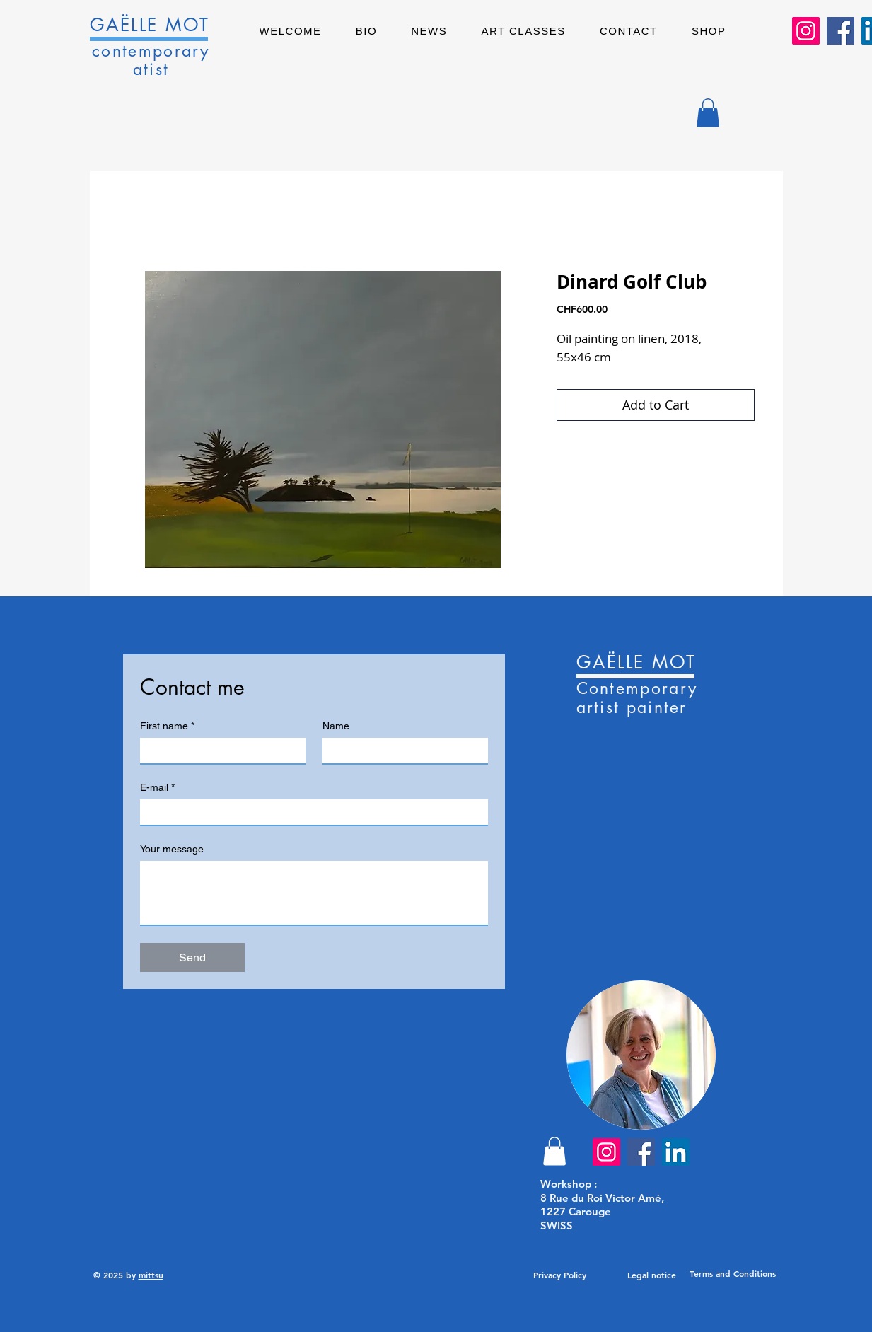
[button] (708, 112)
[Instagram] (806, 31)
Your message (172, 849)
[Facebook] (840, 31)
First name (167, 726)
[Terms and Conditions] (732, 1274)
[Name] (400, 750)
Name (335, 725)
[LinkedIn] (676, 1152)
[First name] (218, 750)
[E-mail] (309, 812)
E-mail (157, 788)
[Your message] (314, 893)
